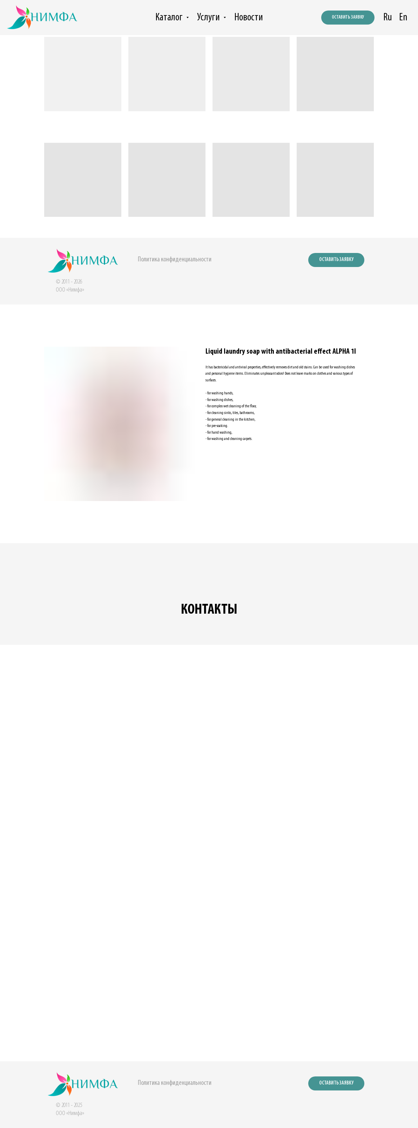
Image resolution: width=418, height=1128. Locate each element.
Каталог (169, 17)
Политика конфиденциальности (174, 259)
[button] (336, 260)
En (403, 17)
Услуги (209, 17)
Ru (387, 17)
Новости (248, 17)
